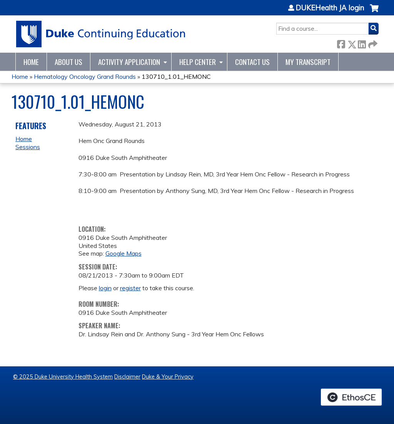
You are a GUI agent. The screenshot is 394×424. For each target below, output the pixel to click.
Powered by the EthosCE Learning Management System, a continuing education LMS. (351, 397)
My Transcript (308, 61)
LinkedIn (362, 42)
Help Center (197, 61)
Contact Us (252, 61)
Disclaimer (127, 376)
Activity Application (129, 61)
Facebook (341, 42)
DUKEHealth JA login (330, 8)
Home (31, 61)
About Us (68, 61)
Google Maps (123, 253)
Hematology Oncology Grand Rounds (85, 76)
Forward (372, 42)
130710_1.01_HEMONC (176, 76)
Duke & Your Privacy (168, 376)
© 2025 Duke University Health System (63, 376)
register (130, 288)
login (105, 288)
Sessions (27, 147)
